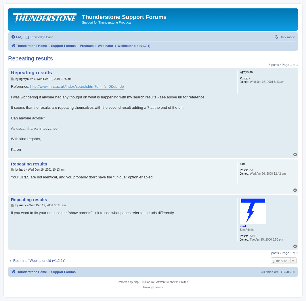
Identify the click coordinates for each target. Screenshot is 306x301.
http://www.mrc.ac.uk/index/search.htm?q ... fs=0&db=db (77, 86)
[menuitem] (16, 37)
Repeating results (30, 58)
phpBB (138, 282)
